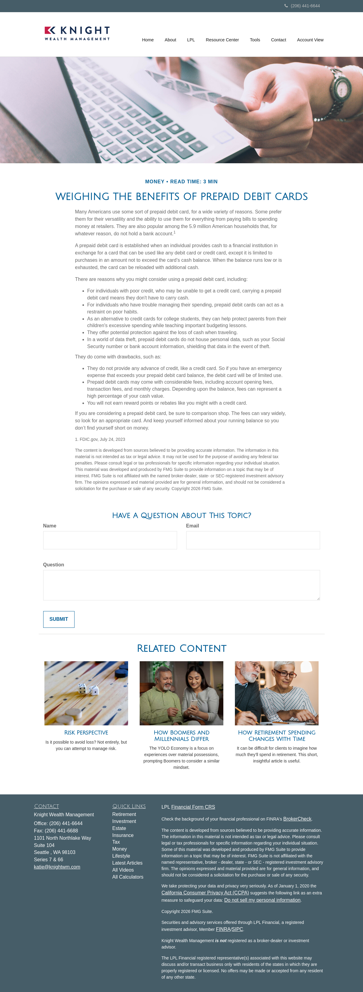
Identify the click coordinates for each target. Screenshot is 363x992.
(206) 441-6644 (302, 5)
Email (192, 525)
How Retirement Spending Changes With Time (277, 736)
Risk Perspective (86, 733)
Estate (119, 828)
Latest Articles (127, 863)
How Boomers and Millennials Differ (181, 736)
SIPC (237, 929)
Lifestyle (121, 856)
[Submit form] (59, 619)
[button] (170, 34)
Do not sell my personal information (262, 900)
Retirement (124, 814)
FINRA (223, 929)
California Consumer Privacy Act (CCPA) (205, 892)
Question (53, 564)
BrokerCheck (297, 818)
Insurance (123, 835)
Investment (124, 821)
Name (50, 525)
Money (119, 849)
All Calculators (127, 877)
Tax (116, 842)
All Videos (123, 870)
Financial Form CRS (193, 807)
